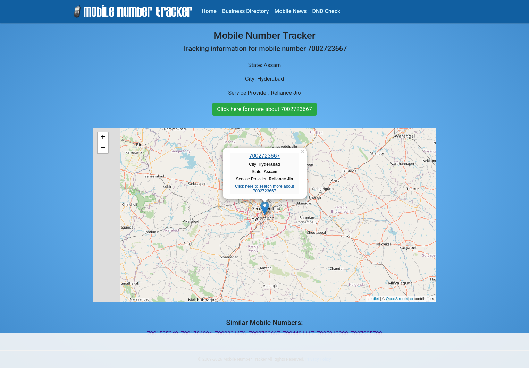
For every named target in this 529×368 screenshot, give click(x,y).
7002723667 (264, 156)
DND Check (326, 11)
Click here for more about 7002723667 (264, 109)
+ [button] (103, 137)
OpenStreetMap (399, 299)
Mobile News (291, 11)
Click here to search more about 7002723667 (264, 189)
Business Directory (245, 11)
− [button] (103, 148)
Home (209, 11)
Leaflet (373, 299)
